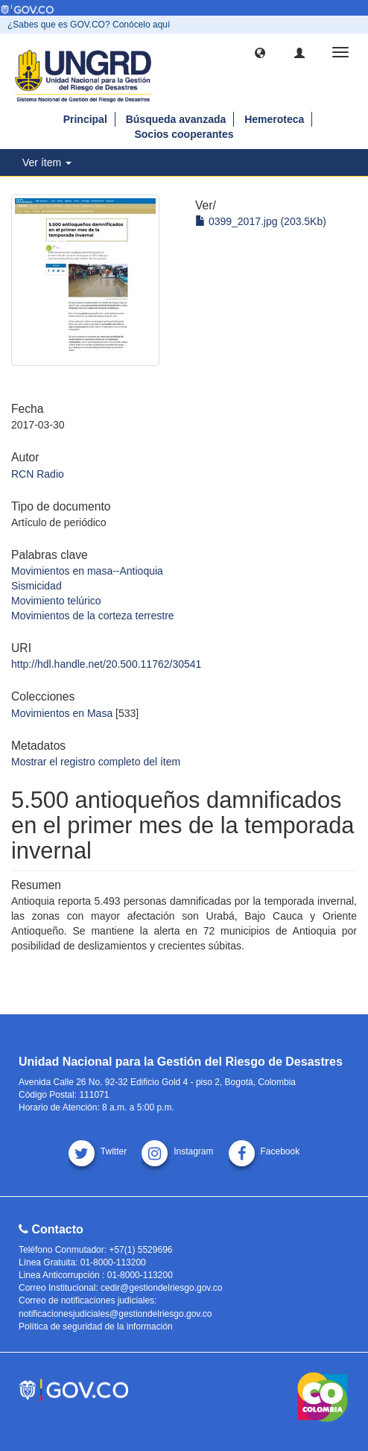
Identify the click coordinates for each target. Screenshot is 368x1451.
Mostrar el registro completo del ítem (95, 762)
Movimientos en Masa (61, 713)
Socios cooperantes (183, 134)
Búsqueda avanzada (176, 119)
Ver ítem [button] (47, 162)
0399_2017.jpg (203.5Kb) (260, 221)
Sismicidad (36, 586)
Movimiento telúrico (56, 601)
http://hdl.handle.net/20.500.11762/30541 (106, 664)
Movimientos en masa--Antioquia (87, 571)
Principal (85, 119)
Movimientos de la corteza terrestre (92, 616)
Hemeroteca (274, 119)
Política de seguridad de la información (96, 1326)
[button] (260, 52)
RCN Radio (37, 474)
